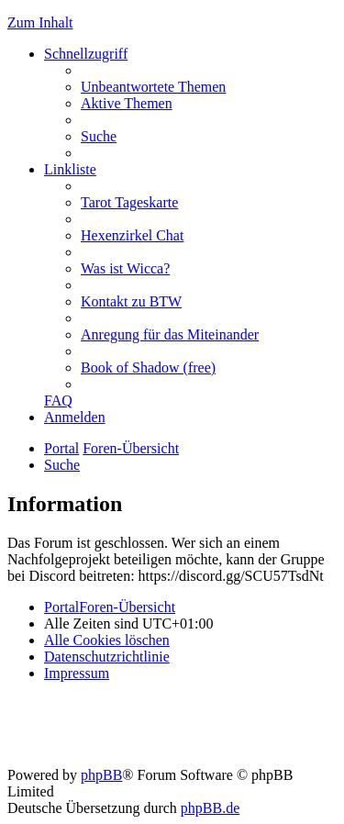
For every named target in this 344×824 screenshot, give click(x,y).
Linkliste (70, 169)
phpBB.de (210, 808)
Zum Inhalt (40, 22)
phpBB (101, 775)
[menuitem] (153, 87)
